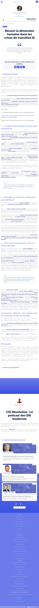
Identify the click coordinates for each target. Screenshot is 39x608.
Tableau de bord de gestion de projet (19, 590)
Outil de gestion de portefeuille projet (19, 576)
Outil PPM (19, 571)
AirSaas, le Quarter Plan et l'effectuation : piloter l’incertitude (19, 594)
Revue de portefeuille (19, 583)
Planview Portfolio (20, 601)
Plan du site (19, 533)
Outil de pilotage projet (19, 574)
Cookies (19, 519)
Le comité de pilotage (19, 553)
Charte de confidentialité (19, 526)
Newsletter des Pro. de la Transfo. (19, 539)
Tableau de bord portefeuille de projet (19, 586)
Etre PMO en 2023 (19, 556)
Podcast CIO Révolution (19, 546)
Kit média (19, 528)
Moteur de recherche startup (19, 564)
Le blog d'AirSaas (19, 544)
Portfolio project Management (19, 551)
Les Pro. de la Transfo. (19, 541)
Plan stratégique (19, 578)
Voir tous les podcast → (19, 507)
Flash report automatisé (19, 567)
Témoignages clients (19, 558)
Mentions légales (19, 523)
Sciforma (19, 599)
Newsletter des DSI (19, 537)
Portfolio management (19, 581)
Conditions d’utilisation (19, 521)
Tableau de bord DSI (19, 588)
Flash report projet (19, 569)
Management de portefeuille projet (19, 562)
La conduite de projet (19, 549)
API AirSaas (19, 531)
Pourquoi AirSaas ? (19, 516)
